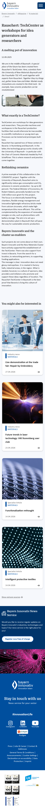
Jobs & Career (20, 746)
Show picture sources (11, 597)
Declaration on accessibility (20, 758)
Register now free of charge (17, 639)
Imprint (28, 761)
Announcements (14, 755)
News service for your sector (22, 703)
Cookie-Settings (30, 755)
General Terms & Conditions (22, 752)
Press (10, 746)
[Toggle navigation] (41, 5)
